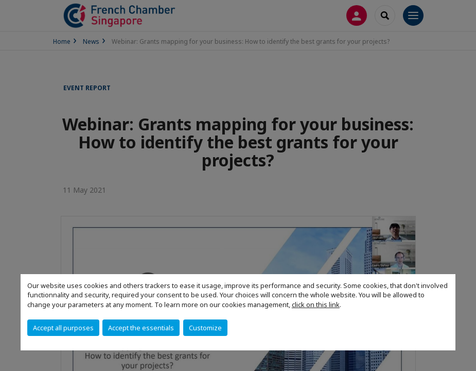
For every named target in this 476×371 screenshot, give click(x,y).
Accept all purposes (63, 327)
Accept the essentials (141, 327)
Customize (205, 327)
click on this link (316, 304)
